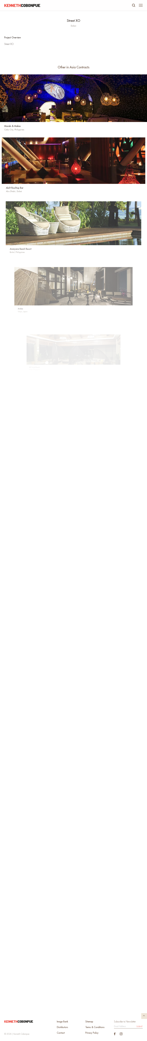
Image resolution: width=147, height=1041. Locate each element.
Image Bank (62, 1022)
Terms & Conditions (95, 1027)
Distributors (62, 1027)
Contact (61, 1033)
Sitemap (89, 1022)
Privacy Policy (91, 1033)
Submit (139, 1026)
